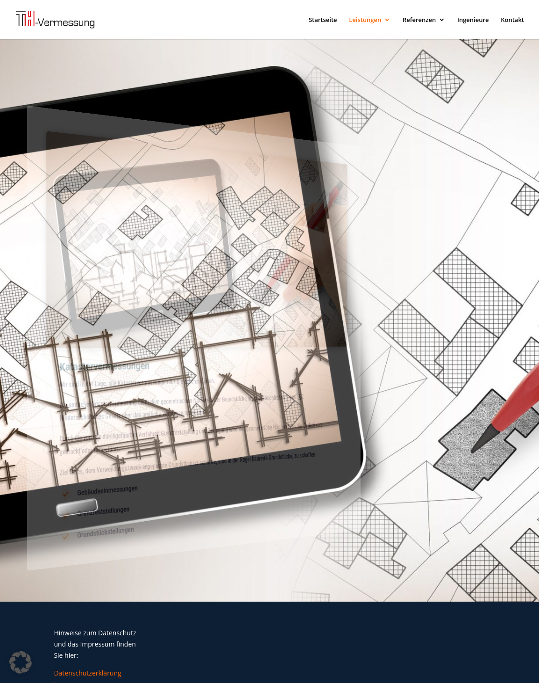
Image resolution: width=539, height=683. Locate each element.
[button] (20, 662)
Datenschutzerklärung (87, 673)
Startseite (323, 20)
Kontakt (512, 20)
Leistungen (365, 20)
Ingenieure (473, 20)
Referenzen (419, 20)
